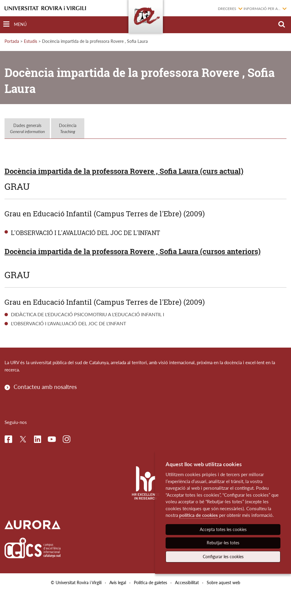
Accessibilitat (187, 582)
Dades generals (27, 128)
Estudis (30, 41)
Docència (67, 128)
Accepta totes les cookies (223, 529)
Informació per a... (262, 8)
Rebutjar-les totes (223, 542)
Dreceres (227, 8)
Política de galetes (150, 582)
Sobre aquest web (223, 582)
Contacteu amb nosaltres (45, 386)
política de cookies (198, 515)
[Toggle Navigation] (15, 24)
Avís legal (117, 582)
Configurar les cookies (223, 556)
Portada (12, 41)
